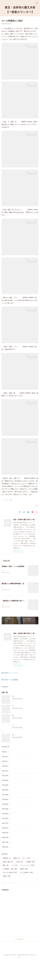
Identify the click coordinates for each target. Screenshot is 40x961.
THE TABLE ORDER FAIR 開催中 (21, 706)
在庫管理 (6, 858)
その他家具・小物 (10, 869)
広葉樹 (6, 876)
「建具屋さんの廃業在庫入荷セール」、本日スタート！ (20, 601)
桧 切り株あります (18, 716)
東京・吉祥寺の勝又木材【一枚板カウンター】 (20, 10)
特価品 (16, 858)
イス (14, 865)
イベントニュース (27, 865)
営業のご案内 (8, 862)
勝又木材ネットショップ (10, 673)
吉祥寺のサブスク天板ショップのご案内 (23, 696)
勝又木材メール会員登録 (10, 680)
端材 (5, 865)
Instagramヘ (20, 940)
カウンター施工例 (10, 873)
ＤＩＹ (26, 858)
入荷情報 (30, 862)
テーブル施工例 (26, 873)
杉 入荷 (14, 735)
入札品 (19, 862)
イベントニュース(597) (7, 499)
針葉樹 (24, 869)
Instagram (5, 687)
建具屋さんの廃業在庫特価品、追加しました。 (17, 584)
